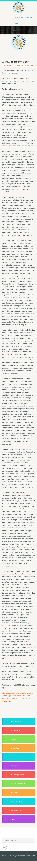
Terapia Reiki (15, 739)
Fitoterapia (14, 766)
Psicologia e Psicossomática (24, 65)
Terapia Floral (15, 748)
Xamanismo (14, 757)
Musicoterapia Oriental (17, 775)
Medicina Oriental (16, 721)
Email (5, 848)
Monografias (14, 792)
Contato (13, 819)
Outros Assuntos (8, 65)
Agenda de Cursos (16, 801)
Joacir (18, 834)
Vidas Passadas (15, 730)
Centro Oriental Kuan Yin (18, 4)
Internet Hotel (21, 855)
